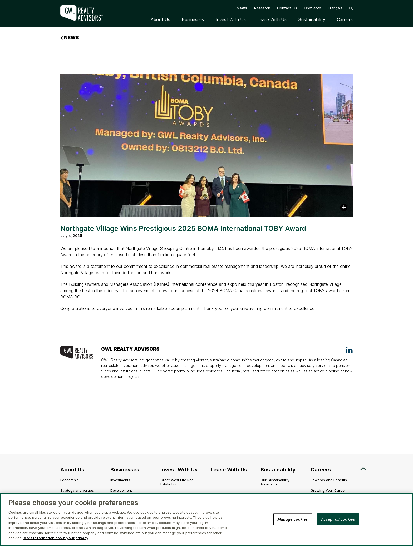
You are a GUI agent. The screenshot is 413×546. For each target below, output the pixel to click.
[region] (206, 519)
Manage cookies (292, 519)
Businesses (193, 19)
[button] (351, 8)
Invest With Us (230, 19)
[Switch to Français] (335, 8)
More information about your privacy (55, 538)
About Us (160, 19)
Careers (345, 19)
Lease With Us (272, 19)
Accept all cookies (338, 519)
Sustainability (311, 19)
